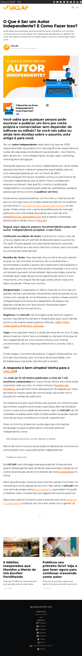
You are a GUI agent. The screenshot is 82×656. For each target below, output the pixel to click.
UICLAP (14, 46)
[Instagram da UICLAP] (54, 2)
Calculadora (66, 471)
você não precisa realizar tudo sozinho (43, 205)
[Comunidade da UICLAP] (77, 2)
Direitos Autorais (33, 326)
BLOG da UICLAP (37, 607)
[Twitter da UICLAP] (71, 2)
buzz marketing (43, 489)
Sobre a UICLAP (8, 2)
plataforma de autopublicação (22, 216)
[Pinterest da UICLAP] (67, 2)
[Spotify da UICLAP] (81, 2)
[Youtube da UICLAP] (57, 2)
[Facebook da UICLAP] (61, 2)
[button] (73, 7)
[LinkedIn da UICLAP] (64, 2)
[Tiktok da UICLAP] (74, 2)
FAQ (19, 2)
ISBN (58, 322)
